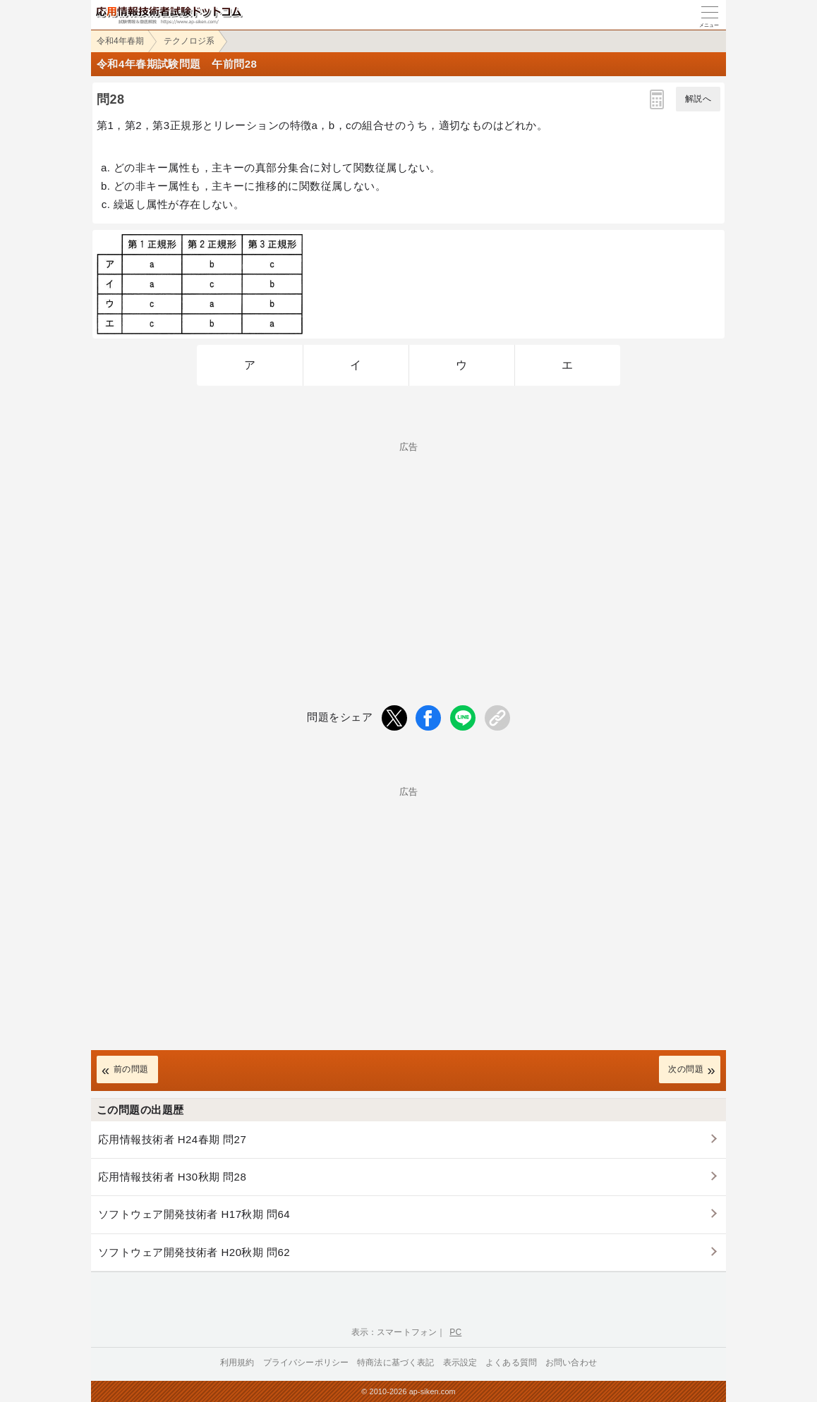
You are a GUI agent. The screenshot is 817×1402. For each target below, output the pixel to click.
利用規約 (237, 1362)
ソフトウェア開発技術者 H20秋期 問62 (194, 1252)
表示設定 (460, 1362)
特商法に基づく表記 (395, 1362)
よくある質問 (511, 1362)
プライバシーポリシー (306, 1362)
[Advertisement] (408, 550)
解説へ (698, 99)
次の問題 (685, 1069)
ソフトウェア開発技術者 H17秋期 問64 (194, 1214)
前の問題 (131, 1069)
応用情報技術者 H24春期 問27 (172, 1139)
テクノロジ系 (189, 41)
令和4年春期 (120, 41)
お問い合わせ (571, 1362)
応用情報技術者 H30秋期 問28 (172, 1177)
